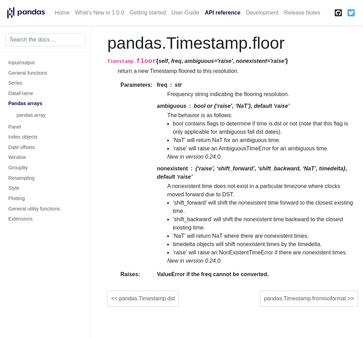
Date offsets (21, 147)
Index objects (23, 137)
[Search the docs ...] (45, 39)
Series (15, 83)
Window (17, 157)
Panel (14, 127)
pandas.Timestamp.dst (147, 298)
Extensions (20, 219)
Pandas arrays (25, 103)
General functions (27, 73)
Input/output (21, 62)
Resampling (21, 178)
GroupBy (18, 167)
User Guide (185, 13)
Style (13, 188)
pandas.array (31, 115)
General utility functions (34, 209)
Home (62, 13)
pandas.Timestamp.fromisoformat (305, 298)
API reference (222, 13)
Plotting (16, 198)
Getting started (148, 13)
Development (262, 13)
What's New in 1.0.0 (99, 13)
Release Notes (302, 13)
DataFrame (20, 93)
